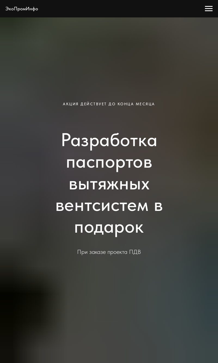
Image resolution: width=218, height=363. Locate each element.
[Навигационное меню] (209, 8)
